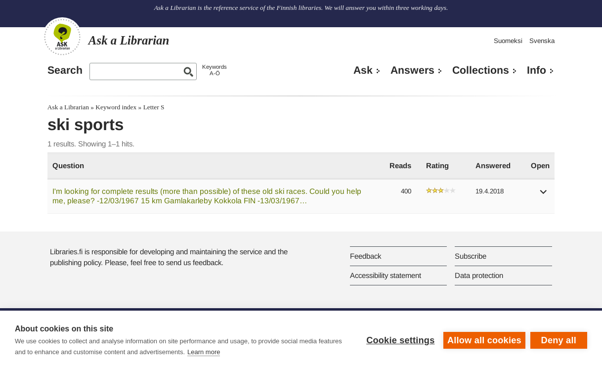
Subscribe (470, 256)
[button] (544, 195)
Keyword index (115, 107)
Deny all (558, 340)
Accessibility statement (385, 275)
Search (65, 70)
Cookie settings (400, 340)
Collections (480, 70)
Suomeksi (508, 41)
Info (536, 70)
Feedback (365, 256)
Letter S (154, 107)
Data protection (479, 275)
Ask (363, 70)
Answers (412, 70)
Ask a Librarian (68, 107)
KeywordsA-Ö (214, 70)
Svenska (542, 41)
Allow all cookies (484, 340)
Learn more (203, 352)
